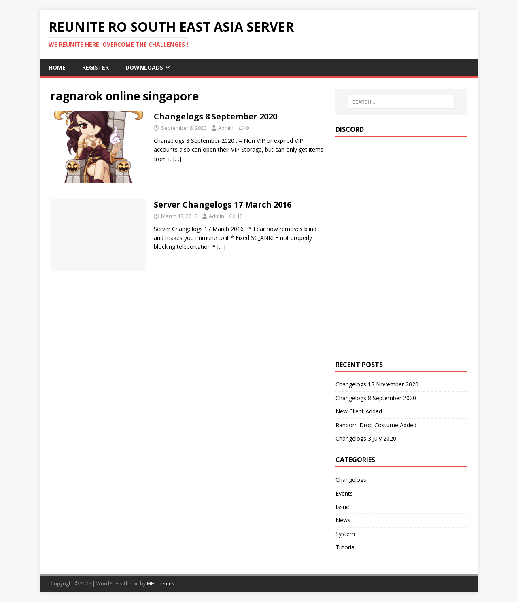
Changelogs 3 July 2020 (365, 438)
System (345, 534)
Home (57, 67)
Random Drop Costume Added (375, 425)
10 (239, 216)
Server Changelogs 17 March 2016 (222, 204)
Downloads (144, 67)
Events (344, 493)
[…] (177, 159)
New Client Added (358, 411)
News (342, 520)
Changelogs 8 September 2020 (215, 116)
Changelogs (350, 479)
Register (95, 67)
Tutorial (345, 547)
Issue (342, 507)
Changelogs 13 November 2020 (376, 384)
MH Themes (160, 583)
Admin (226, 127)
